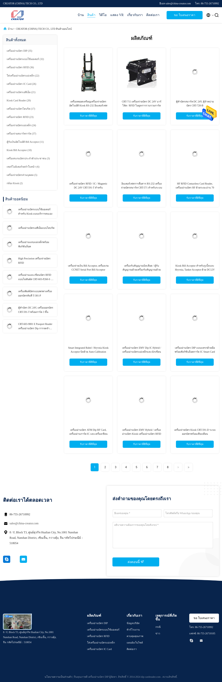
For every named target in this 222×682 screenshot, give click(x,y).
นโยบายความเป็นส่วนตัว (58, 677)
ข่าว (157, 633)
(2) (15, 183)
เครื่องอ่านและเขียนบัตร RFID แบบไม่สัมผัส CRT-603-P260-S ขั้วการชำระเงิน (36, 278)
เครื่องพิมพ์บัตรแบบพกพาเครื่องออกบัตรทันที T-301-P (35, 293)
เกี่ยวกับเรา (135, 15)
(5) (22, 175)
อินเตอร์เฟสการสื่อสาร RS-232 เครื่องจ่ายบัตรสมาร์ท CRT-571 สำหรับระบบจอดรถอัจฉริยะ (141, 187)
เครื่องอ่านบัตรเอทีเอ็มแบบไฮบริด (36, 228)
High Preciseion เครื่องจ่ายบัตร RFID (34, 260)
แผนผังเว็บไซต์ (135, 642)
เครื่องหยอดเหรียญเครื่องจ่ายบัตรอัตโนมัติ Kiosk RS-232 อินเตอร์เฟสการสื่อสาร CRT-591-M (88, 105)
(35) (19, 50)
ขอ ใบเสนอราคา (184, 15)
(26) (21, 84)
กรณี (158, 627)
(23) (20, 117)
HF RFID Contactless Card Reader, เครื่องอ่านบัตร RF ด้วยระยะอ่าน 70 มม (195, 187)
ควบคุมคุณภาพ (135, 636)
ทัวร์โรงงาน (133, 629)
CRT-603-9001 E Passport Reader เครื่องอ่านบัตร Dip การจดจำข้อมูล (35, 327)
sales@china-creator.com (24, 523)
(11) (25, 142)
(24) (21, 125)
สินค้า (91, 15)
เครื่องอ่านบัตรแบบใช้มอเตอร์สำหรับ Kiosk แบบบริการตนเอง (35, 211)
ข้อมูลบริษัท (133, 623)
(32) (25, 59)
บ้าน (81, 15)
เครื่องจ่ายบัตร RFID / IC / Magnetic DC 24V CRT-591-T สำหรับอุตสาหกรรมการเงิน (88, 187)
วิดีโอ (103, 15)
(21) (21, 92)
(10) (19, 150)
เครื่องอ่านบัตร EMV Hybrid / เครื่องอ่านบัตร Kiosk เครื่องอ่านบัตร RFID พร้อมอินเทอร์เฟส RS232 (141, 434)
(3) (28, 158)
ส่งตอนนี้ (136, 562)
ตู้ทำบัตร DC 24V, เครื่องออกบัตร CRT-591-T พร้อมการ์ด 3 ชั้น (35, 309)
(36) (20, 67)
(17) (21, 108)
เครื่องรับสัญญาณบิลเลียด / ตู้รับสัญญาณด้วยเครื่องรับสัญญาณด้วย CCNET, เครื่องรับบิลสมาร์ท (142, 269)
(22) (23, 75)
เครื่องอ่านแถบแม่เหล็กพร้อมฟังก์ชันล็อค (33, 244)
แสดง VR (117, 15)
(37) (21, 133)
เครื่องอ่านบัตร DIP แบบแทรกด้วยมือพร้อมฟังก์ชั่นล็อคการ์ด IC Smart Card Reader (195, 351)
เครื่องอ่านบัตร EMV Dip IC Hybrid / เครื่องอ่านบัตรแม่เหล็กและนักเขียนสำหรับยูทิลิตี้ (141, 351)
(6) (23, 166)
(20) (19, 100)
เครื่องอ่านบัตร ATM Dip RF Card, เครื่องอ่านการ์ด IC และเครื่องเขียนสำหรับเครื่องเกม (88, 434)
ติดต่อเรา (152, 15)
